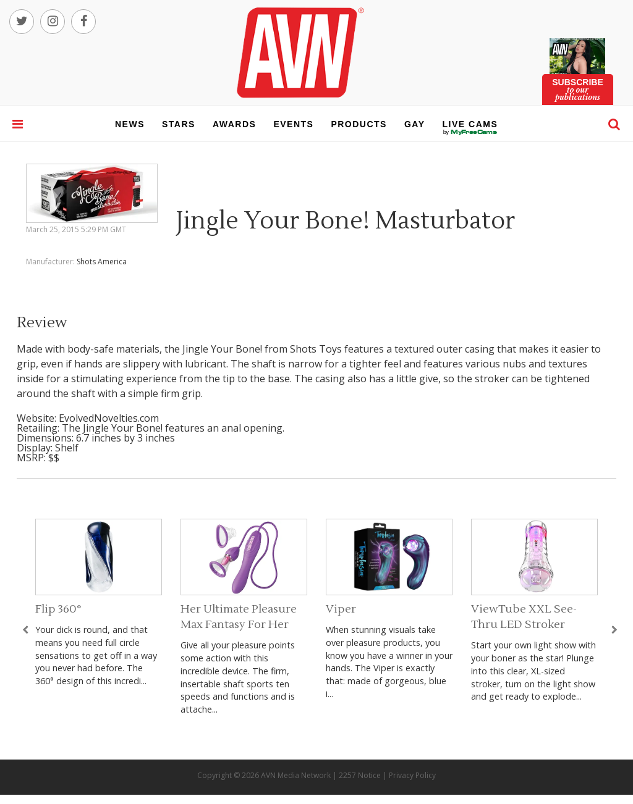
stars (178, 124)
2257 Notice (360, 775)
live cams (470, 132)
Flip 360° (58, 609)
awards (234, 124)
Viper (341, 609)
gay (414, 124)
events (293, 124)
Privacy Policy (412, 775)
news (130, 124)
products (359, 124)
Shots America (102, 261)
